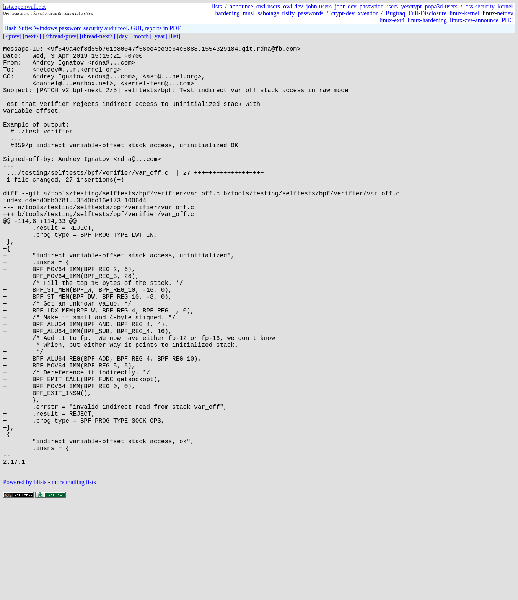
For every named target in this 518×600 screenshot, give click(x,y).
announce (241, 6)
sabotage (268, 13)
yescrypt (411, 6)
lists (217, 6)
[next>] (32, 36)
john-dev (346, 6)
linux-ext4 (392, 20)
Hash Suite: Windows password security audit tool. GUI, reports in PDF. (93, 28)
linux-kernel (464, 13)
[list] (174, 36)
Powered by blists (25, 577)
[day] (123, 36)
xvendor (368, 13)
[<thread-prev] (60, 36)
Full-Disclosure (427, 13)
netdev (505, 13)
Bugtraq (396, 13)
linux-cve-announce (474, 20)
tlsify (288, 13)
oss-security (479, 6)
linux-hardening (427, 20)
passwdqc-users (379, 6)
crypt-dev (343, 13)
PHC (507, 20)
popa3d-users (441, 6)
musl (249, 13)
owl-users (268, 6)
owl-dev (293, 6)
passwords (311, 13)
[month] (141, 36)
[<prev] (12, 36)
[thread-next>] (98, 36)
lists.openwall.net (24, 6)
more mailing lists (74, 577)
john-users (319, 6)
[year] (160, 36)
